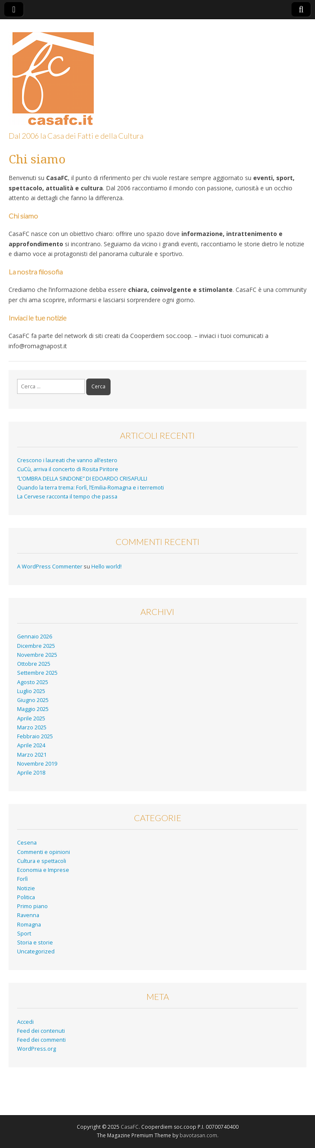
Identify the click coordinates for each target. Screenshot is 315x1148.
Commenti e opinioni (43, 852)
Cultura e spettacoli (41, 861)
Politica (26, 897)
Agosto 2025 (32, 682)
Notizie (26, 888)
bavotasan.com (198, 1135)
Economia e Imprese (43, 870)
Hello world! (106, 566)
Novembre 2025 (37, 654)
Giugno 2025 (33, 700)
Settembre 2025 (37, 672)
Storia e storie (35, 942)
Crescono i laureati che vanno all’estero (67, 460)
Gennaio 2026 (34, 636)
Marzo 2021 (32, 754)
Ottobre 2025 (33, 663)
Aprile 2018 (31, 772)
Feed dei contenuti (41, 1030)
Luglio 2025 (31, 691)
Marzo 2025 (32, 727)
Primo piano (32, 906)
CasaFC (130, 1127)
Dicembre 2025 (36, 646)
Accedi (25, 1022)
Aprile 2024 (31, 745)
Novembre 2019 (37, 763)
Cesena (27, 842)
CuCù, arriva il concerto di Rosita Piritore (67, 469)
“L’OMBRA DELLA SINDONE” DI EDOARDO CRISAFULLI (82, 478)
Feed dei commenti (41, 1039)
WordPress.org (36, 1048)
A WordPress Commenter (49, 566)
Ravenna (28, 915)
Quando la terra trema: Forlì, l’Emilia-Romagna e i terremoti (90, 487)
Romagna (29, 924)
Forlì (22, 879)
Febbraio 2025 (35, 736)
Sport (24, 933)
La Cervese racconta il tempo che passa (68, 496)
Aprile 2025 (31, 718)
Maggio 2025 (33, 709)
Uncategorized (36, 951)
